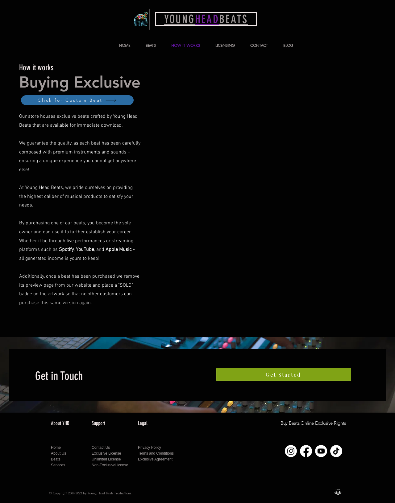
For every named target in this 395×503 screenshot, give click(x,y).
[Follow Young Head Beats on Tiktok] (336, 451)
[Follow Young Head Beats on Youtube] (321, 451)
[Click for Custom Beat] (77, 100)
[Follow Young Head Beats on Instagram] (291, 451)
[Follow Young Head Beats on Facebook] (306, 451)
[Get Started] (283, 374)
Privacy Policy (150, 447)
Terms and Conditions (156, 453)
